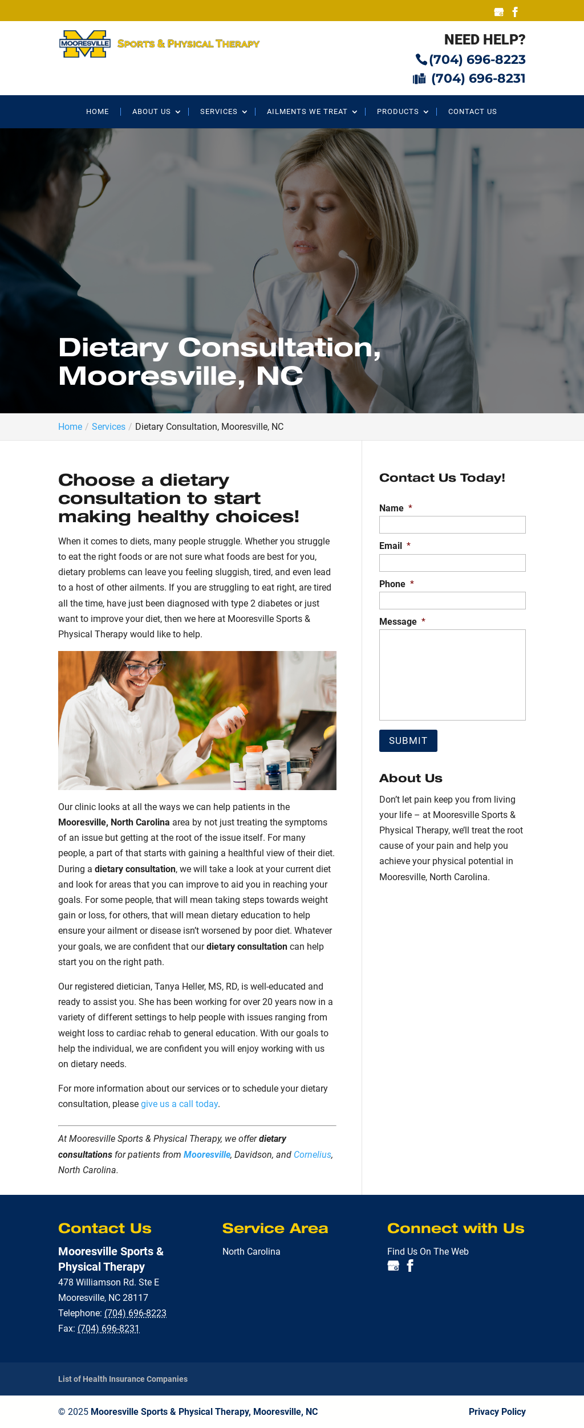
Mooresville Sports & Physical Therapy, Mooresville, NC (204, 1411)
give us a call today (179, 1104)
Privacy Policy (497, 1411)
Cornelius (312, 1154)
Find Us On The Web (428, 1251)
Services (219, 112)
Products (398, 112)
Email (395, 545)
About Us (151, 112)
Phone (396, 584)
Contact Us (472, 112)
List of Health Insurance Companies (123, 1379)
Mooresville (207, 1154)
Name (395, 508)
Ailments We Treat (307, 112)
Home (97, 112)
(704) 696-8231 (469, 78)
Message (402, 621)
